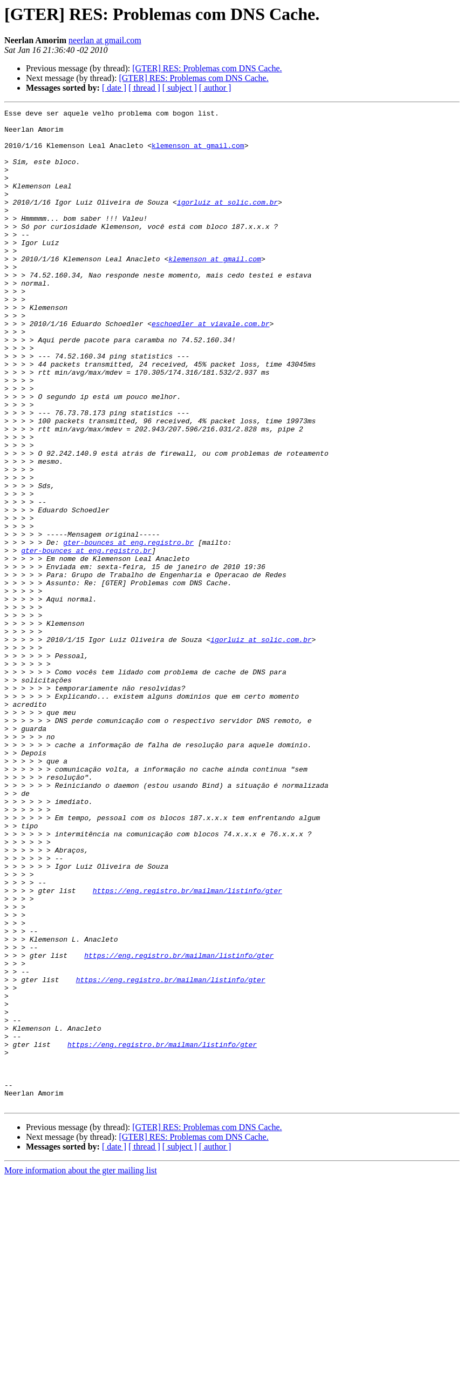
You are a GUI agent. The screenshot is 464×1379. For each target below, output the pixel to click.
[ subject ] (179, 87)
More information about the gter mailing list (80, 1369)
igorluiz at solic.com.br (227, 221)
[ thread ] (144, 87)
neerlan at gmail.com (105, 40)
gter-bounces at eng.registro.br (128, 629)
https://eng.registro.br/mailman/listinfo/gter (187, 1047)
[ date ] (114, 87)
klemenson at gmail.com (198, 153)
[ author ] (215, 87)
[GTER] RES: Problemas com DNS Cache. (207, 68)
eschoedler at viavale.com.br (210, 367)
